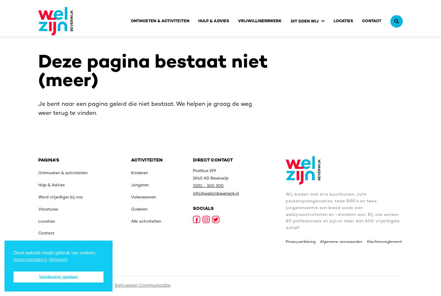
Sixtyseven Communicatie (142, 285)
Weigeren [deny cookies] (58, 259)
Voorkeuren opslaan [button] (58, 277)
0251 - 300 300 (208, 186)
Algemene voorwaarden (341, 242)
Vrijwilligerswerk (260, 21)
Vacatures (48, 209)
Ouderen (139, 209)
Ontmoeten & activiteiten (160, 21)
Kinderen (139, 173)
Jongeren (140, 185)
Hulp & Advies (213, 21)
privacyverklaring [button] (30, 259)
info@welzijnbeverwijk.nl (216, 194)
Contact (371, 21)
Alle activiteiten (146, 221)
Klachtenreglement (384, 242)
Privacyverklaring (301, 242)
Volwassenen (143, 197)
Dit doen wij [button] (305, 21)
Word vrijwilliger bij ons (60, 197)
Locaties (343, 21)
